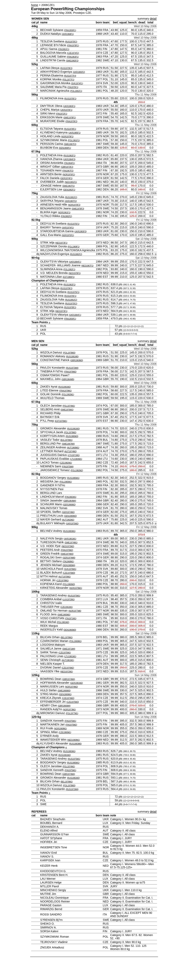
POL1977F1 (68, 80)
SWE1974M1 (71, 542)
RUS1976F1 (70, 98)
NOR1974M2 (71, 687)
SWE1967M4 (68, 444)
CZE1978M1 (62, 580)
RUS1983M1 (69, 531)
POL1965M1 (65, 482)
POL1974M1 (68, 406)
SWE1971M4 (69, 649)
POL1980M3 (68, 584)
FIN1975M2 (71, 725)
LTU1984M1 (76, 459)
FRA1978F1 (73, 45)
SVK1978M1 (70, 569)
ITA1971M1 (71, 618)
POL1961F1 (73, 140)
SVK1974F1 (77, 83)
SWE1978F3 (78, 209)
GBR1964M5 (68, 379)
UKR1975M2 (72, 523)
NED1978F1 (74, 273)
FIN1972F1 (62, 114)
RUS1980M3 (72, 436)
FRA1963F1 (72, 57)
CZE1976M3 (69, 573)
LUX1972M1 (68, 599)
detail (153, 18)
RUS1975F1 (73, 224)
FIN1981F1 (64, 49)
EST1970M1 (61, 421)
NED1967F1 (87, 266)
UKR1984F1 (75, 262)
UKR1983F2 (78, 72)
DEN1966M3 (70, 630)
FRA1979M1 (65, 391)
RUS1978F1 (70, 129)
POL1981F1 (76, 91)
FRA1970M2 (67, 550)
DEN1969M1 (65, 694)
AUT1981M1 (67, 660)
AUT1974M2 (70, 451)
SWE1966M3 (64, 690)
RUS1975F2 (71, 42)
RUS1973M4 (72, 368)
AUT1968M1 (73, 448)
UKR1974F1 (67, 228)
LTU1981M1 (70, 656)
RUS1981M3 (73, 429)
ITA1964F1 (69, 163)
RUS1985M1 (73, 478)
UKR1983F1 (69, 106)
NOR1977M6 (75, 611)
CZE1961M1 (66, 607)
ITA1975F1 (73, 87)
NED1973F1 (61, 243)
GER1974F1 (66, 178)
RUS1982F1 (69, 155)
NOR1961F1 (64, 212)
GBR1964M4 (70, 501)
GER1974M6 (69, 558)
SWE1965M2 (64, 615)
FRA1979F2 (71, 121)
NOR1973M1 (69, 709)
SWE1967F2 (70, 144)
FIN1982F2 (66, 216)
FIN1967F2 (68, 171)
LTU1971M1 (73, 455)
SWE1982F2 (72, 61)
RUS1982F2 (76, 254)
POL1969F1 (73, 247)
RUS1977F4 (70, 76)
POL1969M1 (75, 641)
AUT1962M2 (68, 520)
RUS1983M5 (75, 744)
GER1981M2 (76, 683)
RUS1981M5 (72, 356)
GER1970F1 (68, 235)
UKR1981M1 (70, 539)
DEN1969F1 (64, 148)
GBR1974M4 (68, 679)
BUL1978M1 (66, 440)
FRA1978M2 (70, 372)
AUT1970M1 (64, 577)
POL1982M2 (76, 470)
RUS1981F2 (71, 197)
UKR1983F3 (80, 231)
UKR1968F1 (67, 34)
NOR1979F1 (67, 136)
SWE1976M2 (67, 410)
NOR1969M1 (60, 728)
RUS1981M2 (64, 387)
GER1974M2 (68, 512)
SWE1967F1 (68, 186)
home (34, 5)
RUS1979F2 (66, 68)
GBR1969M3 (77, 360)
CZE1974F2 (73, 53)
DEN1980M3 (70, 516)
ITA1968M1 (68, 561)
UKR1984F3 (69, 159)
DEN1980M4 (69, 565)
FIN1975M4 (68, 467)
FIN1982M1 (70, 497)
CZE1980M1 (65, 732)
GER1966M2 (69, 504)
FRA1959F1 (70, 30)
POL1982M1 (67, 394)
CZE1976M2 (67, 668)
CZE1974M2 (68, 698)
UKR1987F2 (70, 201)
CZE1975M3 (72, 702)
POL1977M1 (72, 713)
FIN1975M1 (70, 721)
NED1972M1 (66, 672)
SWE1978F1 (69, 117)
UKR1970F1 (66, 110)
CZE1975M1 (64, 653)
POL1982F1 (69, 269)
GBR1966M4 (64, 706)
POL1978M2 (70, 432)
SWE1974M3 (67, 554)
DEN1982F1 (69, 190)
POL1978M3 (69, 353)
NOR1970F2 (74, 205)
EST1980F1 (68, 277)
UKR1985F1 (74, 133)
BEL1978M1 (66, 637)
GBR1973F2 (67, 167)
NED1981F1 (70, 182)
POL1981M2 (63, 622)
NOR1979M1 (75, 588)
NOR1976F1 (68, 174)
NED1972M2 (68, 546)
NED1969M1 (73, 740)
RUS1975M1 (74, 596)
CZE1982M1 (65, 463)
